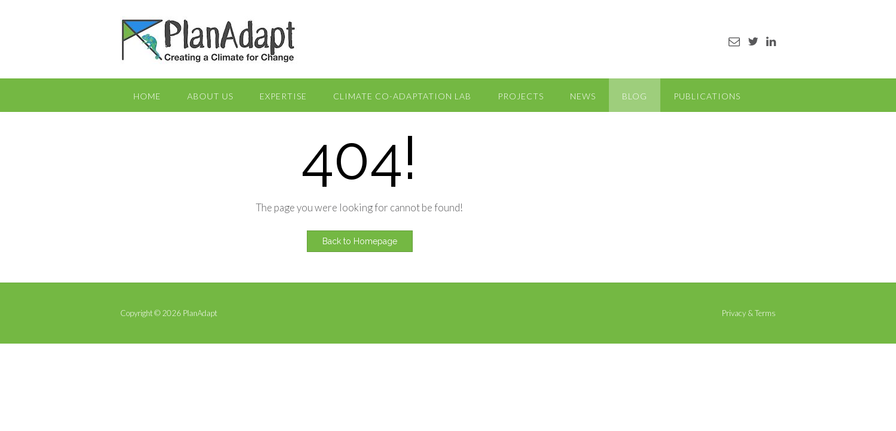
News (583, 96)
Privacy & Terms (749, 313)
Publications (706, 96)
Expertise (283, 96)
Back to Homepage (359, 241)
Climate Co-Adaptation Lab (402, 96)
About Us (210, 96)
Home (147, 96)
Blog (634, 96)
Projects (521, 96)
